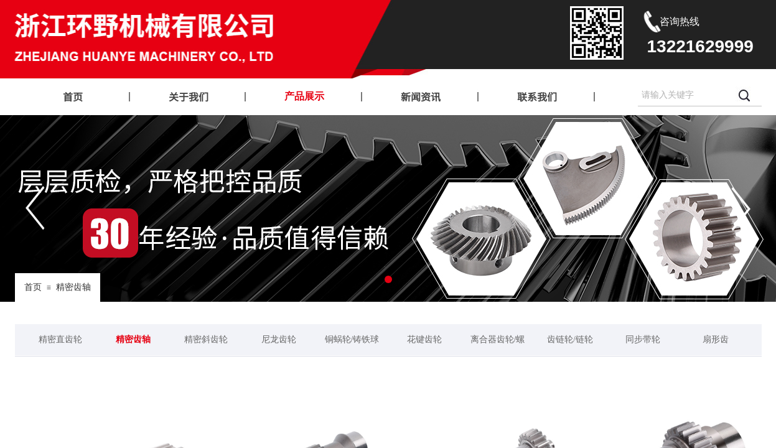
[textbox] (684, 95)
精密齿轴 (73, 287)
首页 (33, 287)
